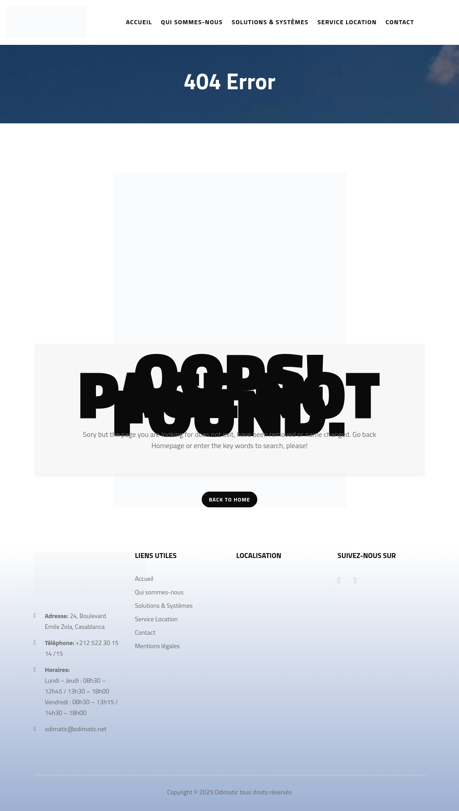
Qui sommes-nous (159, 592)
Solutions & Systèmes (164, 605)
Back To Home (229, 499)
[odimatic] (280, 640)
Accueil (144, 578)
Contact (145, 632)
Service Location (156, 619)
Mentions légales (157, 645)
